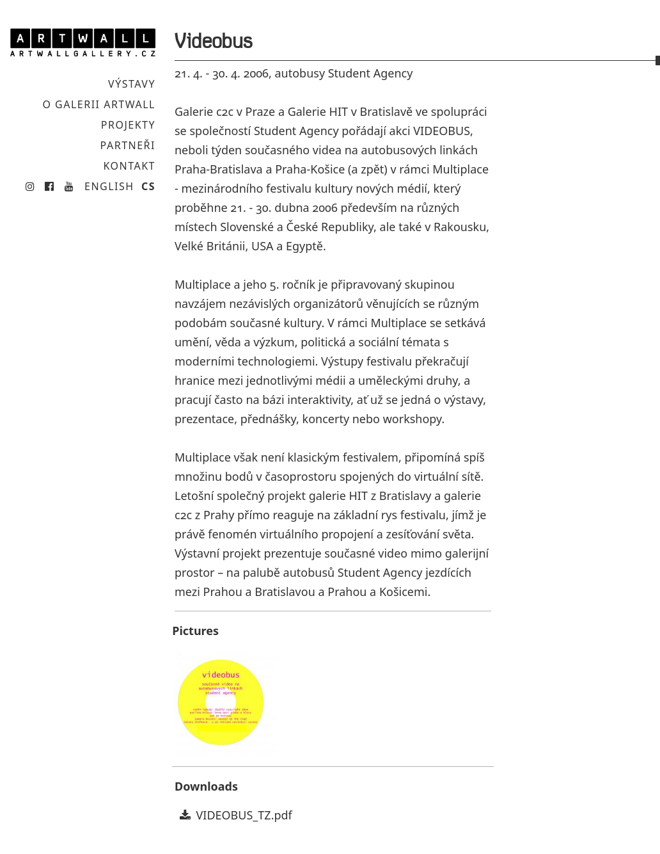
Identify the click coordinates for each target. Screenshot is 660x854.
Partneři (127, 147)
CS (148, 189)
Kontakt (129, 168)
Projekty (127, 126)
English (109, 189)
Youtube (67, 189)
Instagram (28, 189)
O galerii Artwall (98, 105)
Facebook (48, 189)
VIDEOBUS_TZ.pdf (244, 815)
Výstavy (131, 84)
